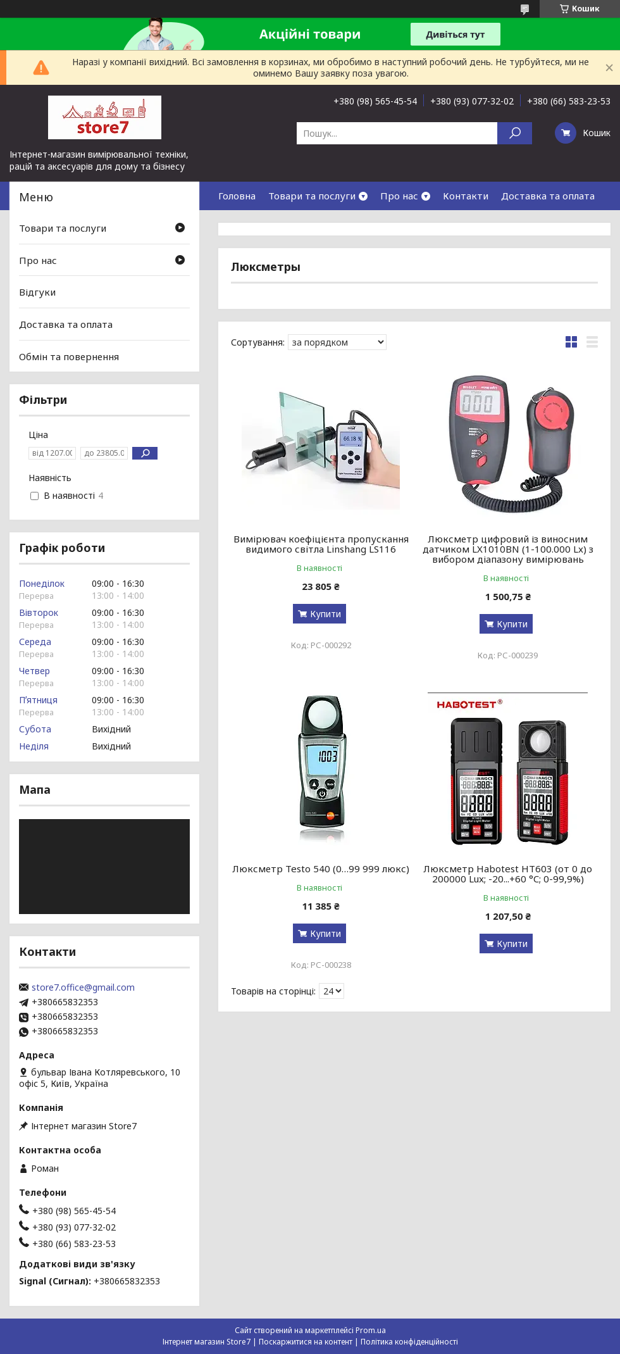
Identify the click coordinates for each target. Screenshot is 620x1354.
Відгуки (37, 291)
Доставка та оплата (548, 195)
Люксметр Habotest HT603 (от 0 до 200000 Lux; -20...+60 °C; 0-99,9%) (507, 873)
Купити (325, 614)
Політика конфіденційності (409, 1341)
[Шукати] (514, 133)
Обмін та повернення (69, 355)
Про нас (399, 195)
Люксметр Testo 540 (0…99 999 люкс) (320, 868)
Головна (237, 195)
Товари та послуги (312, 195)
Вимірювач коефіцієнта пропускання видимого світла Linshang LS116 (321, 544)
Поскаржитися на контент (305, 1341)
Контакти (465, 195)
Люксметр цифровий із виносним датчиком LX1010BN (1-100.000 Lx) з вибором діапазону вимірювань (508, 549)
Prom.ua (371, 1330)
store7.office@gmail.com (83, 987)
